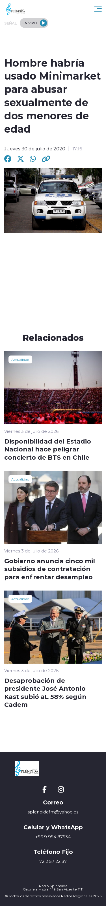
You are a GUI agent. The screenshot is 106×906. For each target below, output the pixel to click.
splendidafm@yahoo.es (53, 812)
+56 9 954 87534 (53, 836)
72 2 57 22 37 (53, 861)
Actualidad (20, 359)
